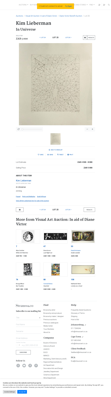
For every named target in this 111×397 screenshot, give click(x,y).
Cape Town (76, 336)
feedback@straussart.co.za (81, 352)
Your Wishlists (48, 329)
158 (72, 279)
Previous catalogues (50, 323)
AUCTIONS (23, 5)
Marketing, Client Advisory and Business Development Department (67, 359)
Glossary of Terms (78, 313)
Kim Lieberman (23, 180)
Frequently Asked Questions (81, 310)
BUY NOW (33, 5)
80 (44, 279)
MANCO (46, 356)
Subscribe (23, 352)
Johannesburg (77, 324)
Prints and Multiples (28, 196)
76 (17, 279)
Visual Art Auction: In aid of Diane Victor (41, 16)
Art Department (48, 365)
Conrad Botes (48, 284)
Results (91, 37)
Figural (18, 196)
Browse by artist (49, 310)
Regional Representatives (52, 362)
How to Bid (75, 319)
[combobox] (28, 317)
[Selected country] (18, 345)
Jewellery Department (51, 371)
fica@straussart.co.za (79, 361)
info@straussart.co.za (79, 331)
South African (41, 196)
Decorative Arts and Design (53, 368)
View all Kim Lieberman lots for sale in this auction (32, 201)
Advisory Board (49, 346)
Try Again (68, 6)
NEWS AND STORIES (78, 5)
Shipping (74, 316)
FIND (91, 5)
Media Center (48, 326)
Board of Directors (50, 343)
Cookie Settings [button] (9, 392)
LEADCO (46, 349)
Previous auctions (50, 319)
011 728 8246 (76, 328)
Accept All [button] (22, 392)
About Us (46, 332)
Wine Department (49, 378)
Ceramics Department (51, 375)
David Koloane (75, 250)
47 (44, 246)
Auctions (19, 16)
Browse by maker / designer (53, 316)
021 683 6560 (76, 340)
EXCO (45, 352)
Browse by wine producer (52, 313)
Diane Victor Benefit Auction (71, 16)
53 (72, 246)
